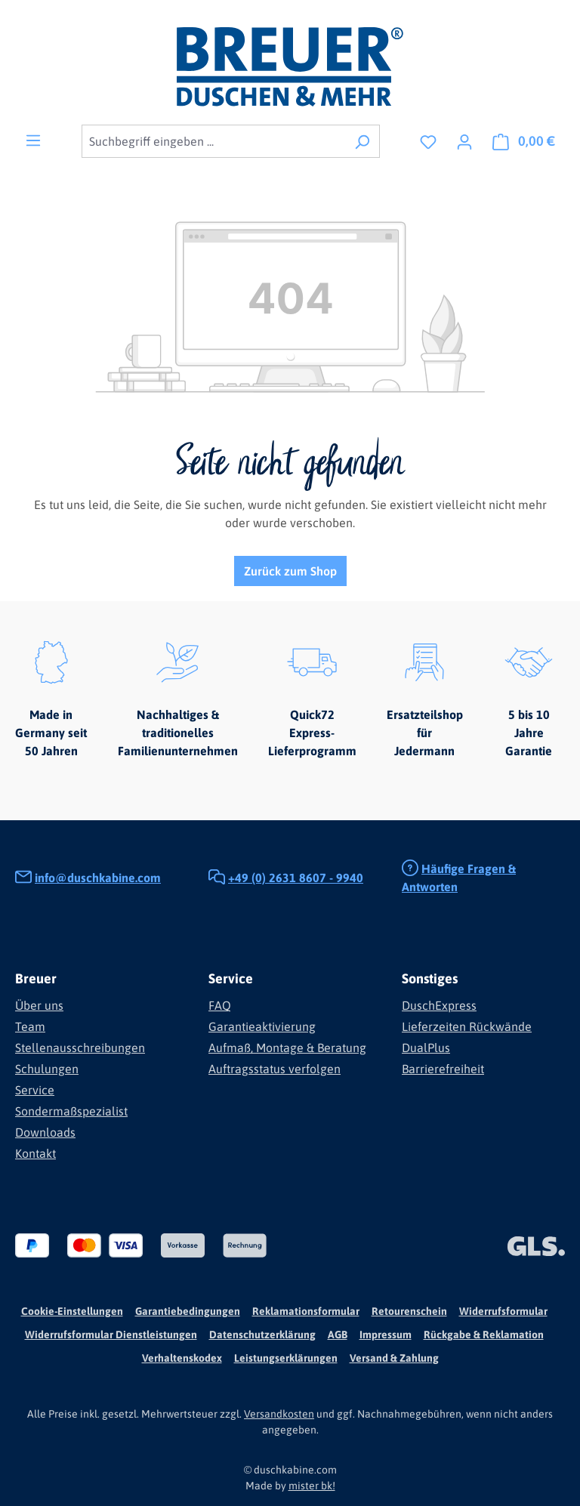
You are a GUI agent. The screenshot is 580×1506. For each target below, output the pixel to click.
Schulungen (47, 1068)
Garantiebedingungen (187, 1311)
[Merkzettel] (428, 141)
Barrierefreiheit (443, 1068)
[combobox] (213, 141)
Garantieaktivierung (262, 1026)
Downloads (45, 1132)
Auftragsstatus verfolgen (274, 1068)
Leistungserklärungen (286, 1358)
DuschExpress (439, 1005)
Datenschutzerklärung (262, 1335)
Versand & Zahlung (394, 1358)
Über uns (39, 1005)
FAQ (219, 1005)
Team (30, 1026)
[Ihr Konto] (464, 141)
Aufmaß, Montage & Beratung (287, 1047)
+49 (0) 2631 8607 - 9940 (295, 877)
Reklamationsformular (305, 1311)
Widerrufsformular (503, 1311)
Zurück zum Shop (290, 571)
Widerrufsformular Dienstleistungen (111, 1335)
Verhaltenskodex (182, 1358)
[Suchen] (362, 141)
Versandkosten (279, 1414)
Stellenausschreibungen (80, 1047)
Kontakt (35, 1153)
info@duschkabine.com (98, 877)
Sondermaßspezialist (71, 1111)
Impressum (385, 1335)
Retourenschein (409, 1311)
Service (34, 1090)
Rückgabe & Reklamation (484, 1335)
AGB (337, 1335)
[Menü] (33, 140)
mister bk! (311, 1486)
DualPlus (426, 1047)
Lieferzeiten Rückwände (467, 1026)
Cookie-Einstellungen (72, 1311)
